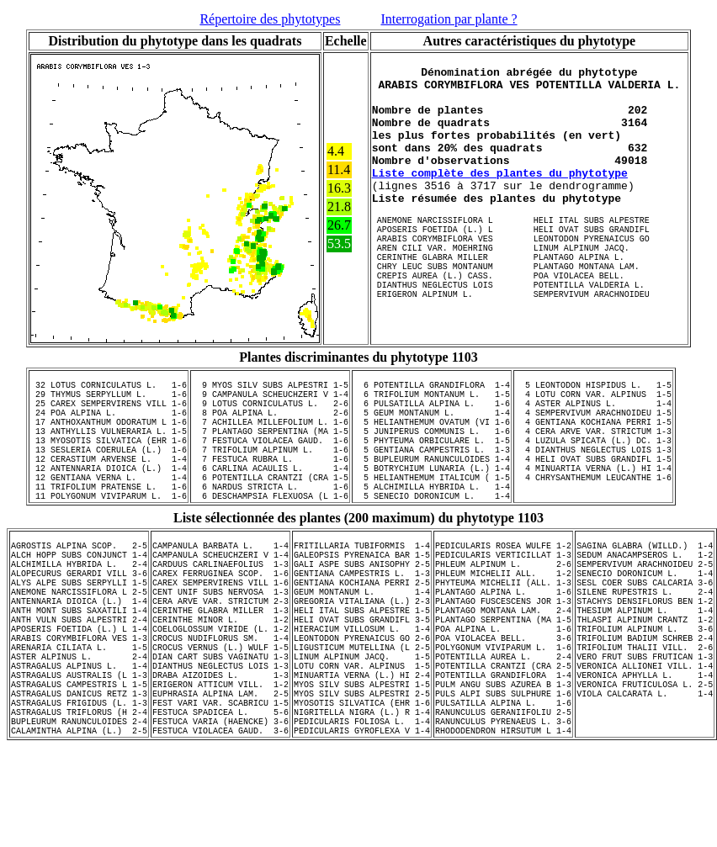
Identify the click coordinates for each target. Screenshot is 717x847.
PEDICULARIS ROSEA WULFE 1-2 (503, 595)
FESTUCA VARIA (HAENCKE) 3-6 (220, 818)
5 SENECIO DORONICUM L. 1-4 (431, 540)
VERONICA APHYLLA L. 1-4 (644, 759)
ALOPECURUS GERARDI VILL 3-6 (79, 630)
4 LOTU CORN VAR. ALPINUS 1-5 (593, 410)
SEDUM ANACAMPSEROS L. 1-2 (644, 606)
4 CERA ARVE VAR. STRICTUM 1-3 (593, 457)
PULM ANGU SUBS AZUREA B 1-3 (503, 771)
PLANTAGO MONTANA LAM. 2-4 (503, 677)
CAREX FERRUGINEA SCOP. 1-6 (220, 630)
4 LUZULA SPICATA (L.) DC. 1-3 (593, 469)
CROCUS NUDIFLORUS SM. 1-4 (220, 712)
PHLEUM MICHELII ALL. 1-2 (503, 630)
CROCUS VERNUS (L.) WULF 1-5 (220, 724)
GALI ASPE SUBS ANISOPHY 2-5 (362, 618)
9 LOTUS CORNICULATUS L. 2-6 (270, 422)
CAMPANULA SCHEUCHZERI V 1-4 (220, 606)
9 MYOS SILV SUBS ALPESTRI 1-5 (270, 399)
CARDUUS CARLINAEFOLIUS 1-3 (220, 618)
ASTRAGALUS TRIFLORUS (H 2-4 (79, 807)
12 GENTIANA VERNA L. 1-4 (108, 516)
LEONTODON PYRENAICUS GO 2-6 (362, 712)
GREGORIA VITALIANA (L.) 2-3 (362, 665)
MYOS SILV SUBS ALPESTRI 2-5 (362, 783)
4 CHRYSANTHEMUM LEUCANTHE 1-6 (593, 516)
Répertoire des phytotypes (269, 19)
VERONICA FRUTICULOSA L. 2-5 (644, 771)
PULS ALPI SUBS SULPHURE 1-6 (503, 783)
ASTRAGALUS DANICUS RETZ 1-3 (79, 783)
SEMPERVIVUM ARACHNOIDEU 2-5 (644, 618)
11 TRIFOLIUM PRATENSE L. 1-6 (108, 528)
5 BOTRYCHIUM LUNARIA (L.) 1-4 (431, 505)
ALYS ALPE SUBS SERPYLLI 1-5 (79, 642)
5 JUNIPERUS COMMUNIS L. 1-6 (431, 457)
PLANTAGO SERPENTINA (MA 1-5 (503, 689)
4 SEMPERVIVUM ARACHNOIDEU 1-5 (593, 434)
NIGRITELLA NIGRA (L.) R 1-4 (362, 807)
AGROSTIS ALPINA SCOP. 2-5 (79, 595)
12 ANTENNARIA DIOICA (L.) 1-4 (108, 505)
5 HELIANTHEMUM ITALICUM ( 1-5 (431, 516)
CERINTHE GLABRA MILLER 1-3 (220, 677)
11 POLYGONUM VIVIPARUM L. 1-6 (108, 540)
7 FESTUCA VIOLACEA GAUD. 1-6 (270, 469)
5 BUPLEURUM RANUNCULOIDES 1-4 (431, 493)
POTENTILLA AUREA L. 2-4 (503, 736)
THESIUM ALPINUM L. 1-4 (644, 677)
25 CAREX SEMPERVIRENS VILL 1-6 (108, 422)
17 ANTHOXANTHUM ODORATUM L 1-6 (108, 446)
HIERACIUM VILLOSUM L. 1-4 (362, 701)
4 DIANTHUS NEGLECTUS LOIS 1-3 (593, 481)
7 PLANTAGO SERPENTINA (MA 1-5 (270, 457)
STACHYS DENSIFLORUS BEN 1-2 (644, 665)
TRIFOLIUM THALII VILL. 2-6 (644, 724)
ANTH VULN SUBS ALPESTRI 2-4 (79, 689)
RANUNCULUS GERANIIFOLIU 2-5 (503, 807)
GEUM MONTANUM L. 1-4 (362, 653)
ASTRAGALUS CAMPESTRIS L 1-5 (79, 771)
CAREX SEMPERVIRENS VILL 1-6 (220, 642)
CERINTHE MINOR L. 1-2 (220, 689)
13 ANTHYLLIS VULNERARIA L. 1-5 (108, 457)
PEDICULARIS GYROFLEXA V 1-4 (362, 830)
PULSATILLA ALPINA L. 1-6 (503, 795)
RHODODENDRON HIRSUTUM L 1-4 (503, 830)
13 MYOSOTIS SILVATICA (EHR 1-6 (108, 469)
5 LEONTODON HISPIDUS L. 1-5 (593, 399)
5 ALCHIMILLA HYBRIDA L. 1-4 (431, 528)
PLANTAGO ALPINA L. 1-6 (503, 653)
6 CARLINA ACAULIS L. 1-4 (270, 505)
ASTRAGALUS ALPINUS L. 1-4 (79, 748)
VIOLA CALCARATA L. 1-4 (644, 783)
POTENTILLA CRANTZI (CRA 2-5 (503, 748)
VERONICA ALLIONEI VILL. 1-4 (644, 748)
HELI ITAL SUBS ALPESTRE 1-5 (362, 677)
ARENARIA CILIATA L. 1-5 (79, 724)
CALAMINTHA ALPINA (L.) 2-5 (79, 830)
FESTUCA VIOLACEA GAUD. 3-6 (220, 830)
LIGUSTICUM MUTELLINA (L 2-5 (362, 724)
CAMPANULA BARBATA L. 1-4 (220, 595)
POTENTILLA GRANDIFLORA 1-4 (503, 759)
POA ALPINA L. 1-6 (503, 701)
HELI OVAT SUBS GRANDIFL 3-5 (362, 689)
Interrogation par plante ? (448, 19)
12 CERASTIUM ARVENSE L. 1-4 (108, 493)
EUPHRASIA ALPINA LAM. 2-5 (220, 783)
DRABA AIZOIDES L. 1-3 (220, 759)
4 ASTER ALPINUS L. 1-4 (593, 422)
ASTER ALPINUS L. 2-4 (79, 736)
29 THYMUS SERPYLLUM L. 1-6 (108, 410)
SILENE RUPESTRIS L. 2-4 (644, 653)
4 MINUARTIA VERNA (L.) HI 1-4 (593, 505)
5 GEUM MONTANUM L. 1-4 (431, 434)
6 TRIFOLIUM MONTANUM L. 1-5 (431, 410)
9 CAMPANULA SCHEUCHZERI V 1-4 (270, 410)
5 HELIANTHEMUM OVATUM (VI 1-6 (431, 446)
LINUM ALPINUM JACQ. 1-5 (362, 736)
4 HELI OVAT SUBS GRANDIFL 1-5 (593, 493)
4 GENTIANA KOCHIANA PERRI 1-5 (593, 446)
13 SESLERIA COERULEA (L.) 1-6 (108, 481)
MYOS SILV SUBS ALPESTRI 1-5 (362, 771)
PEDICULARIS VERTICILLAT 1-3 (503, 606)
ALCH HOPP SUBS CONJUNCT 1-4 (79, 606)
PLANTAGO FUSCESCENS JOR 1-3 (503, 665)
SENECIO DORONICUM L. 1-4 (644, 630)
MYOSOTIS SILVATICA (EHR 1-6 (362, 795)
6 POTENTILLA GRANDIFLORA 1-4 (431, 399)
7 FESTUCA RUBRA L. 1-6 (270, 493)
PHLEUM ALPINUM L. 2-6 (503, 618)
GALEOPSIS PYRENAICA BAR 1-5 (362, 606)
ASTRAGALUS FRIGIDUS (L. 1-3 (79, 795)
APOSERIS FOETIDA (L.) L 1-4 (79, 701)
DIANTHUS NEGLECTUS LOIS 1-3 (220, 748)
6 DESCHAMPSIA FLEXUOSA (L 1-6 (270, 540)
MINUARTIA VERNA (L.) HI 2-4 (362, 759)
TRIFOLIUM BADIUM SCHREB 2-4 (644, 712)
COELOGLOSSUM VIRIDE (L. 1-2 (220, 701)
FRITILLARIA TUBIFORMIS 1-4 (362, 595)
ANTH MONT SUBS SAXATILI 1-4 (79, 677)
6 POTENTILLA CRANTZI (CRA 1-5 (270, 516)
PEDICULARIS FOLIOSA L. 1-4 (362, 818)
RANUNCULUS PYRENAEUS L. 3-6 (503, 818)
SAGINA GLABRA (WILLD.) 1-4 (644, 595)
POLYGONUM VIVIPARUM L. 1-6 (503, 724)
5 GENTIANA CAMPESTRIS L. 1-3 (431, 481)
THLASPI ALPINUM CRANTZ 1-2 (644, 689)
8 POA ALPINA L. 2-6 (270, 434)
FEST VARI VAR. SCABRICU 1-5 (220, 795)
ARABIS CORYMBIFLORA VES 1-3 (79, 712)
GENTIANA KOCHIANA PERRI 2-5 (362, 642)
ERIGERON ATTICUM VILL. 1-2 (220, 771)
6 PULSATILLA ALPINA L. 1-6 (431, 422)
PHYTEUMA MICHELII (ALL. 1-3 (503, 642)
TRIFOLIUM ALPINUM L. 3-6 (644, 701)
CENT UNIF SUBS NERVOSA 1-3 (220, 653)
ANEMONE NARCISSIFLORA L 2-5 (79, 653)
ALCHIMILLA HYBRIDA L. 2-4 (79, 618)
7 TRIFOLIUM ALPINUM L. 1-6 (270, 481)
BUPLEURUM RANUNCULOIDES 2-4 (79, 818)
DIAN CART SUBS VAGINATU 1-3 (220, 736)
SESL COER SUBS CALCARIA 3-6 (644, 642)
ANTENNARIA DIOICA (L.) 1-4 (79, 665)
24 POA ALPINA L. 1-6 (108, 434)
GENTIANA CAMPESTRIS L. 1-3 (362, 630)
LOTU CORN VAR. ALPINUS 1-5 (362, 748)
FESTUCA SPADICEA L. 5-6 (220, 807)
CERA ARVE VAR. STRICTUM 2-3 (220, 665)
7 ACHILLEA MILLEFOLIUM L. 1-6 (270, 446)
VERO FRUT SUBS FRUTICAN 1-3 (644, 736)
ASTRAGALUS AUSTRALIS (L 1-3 (79, 759)
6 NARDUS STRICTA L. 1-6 (270, 528)
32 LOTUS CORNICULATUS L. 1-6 (108, 399)
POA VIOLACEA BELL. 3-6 (503, 712)
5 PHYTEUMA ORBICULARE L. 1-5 (431, 469)
